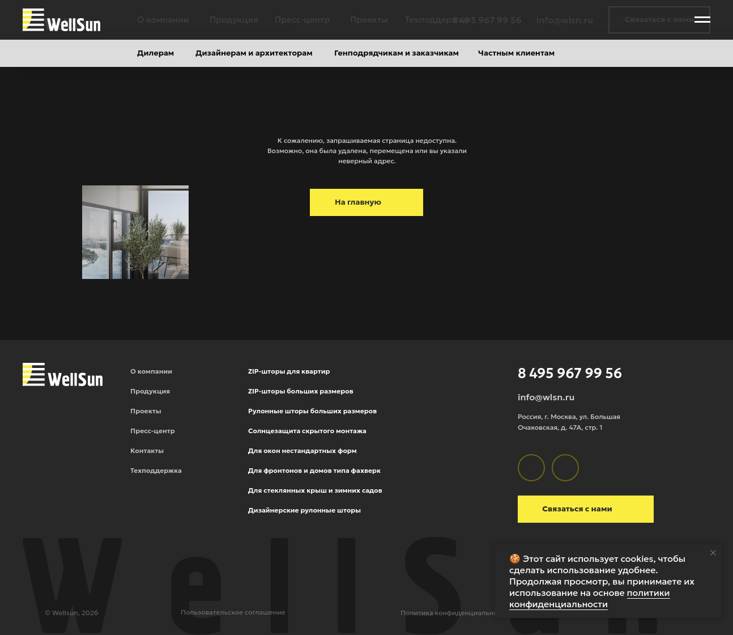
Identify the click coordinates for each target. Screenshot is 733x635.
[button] (659, 19)
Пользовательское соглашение (233, 612)
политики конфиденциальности (589, 598)
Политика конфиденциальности (454, 612)
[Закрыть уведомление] (713, 552)
